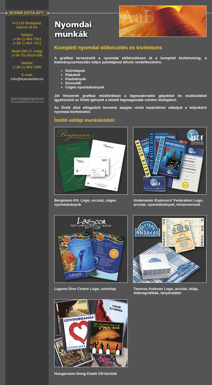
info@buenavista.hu (27, 79)
